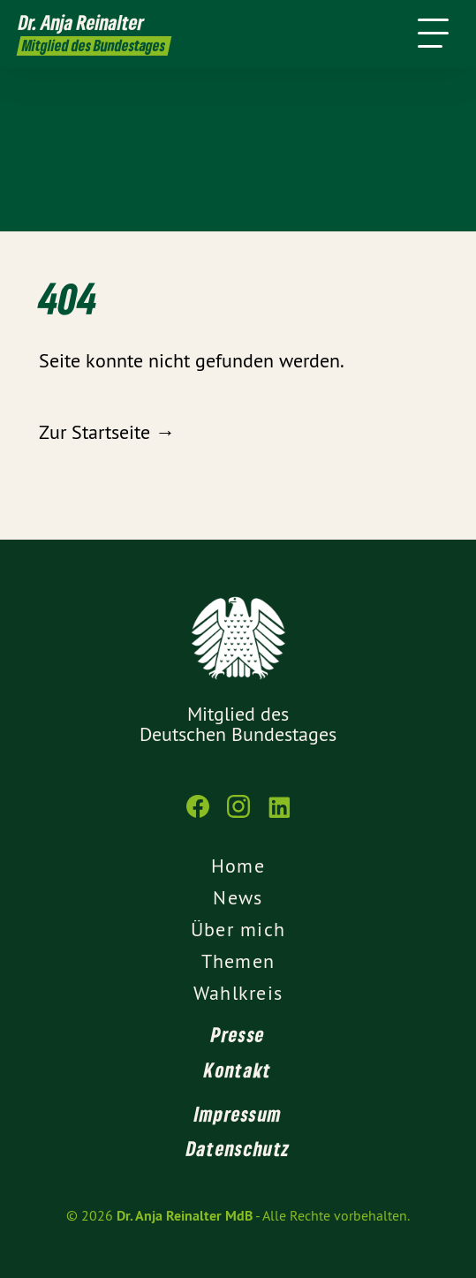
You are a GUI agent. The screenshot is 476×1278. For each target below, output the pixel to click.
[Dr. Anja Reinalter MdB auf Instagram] (238, 815)
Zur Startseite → (107, 432)
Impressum (238, 1113)
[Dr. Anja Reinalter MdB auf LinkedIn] (279, 815)
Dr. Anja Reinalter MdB (185, 1215)
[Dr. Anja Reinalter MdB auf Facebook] (198, 815)
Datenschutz (238, 1148)
